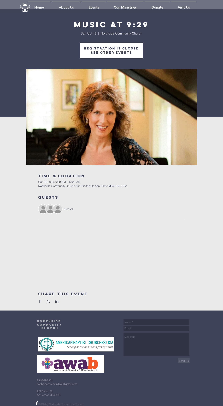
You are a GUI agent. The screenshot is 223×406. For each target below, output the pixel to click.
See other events (111, 53)
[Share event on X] (48, 301)
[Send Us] (184, 360)
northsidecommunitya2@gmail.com (57, 384)
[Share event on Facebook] (39, 301)
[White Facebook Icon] (36, 403)
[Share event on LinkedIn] (57, 301)
